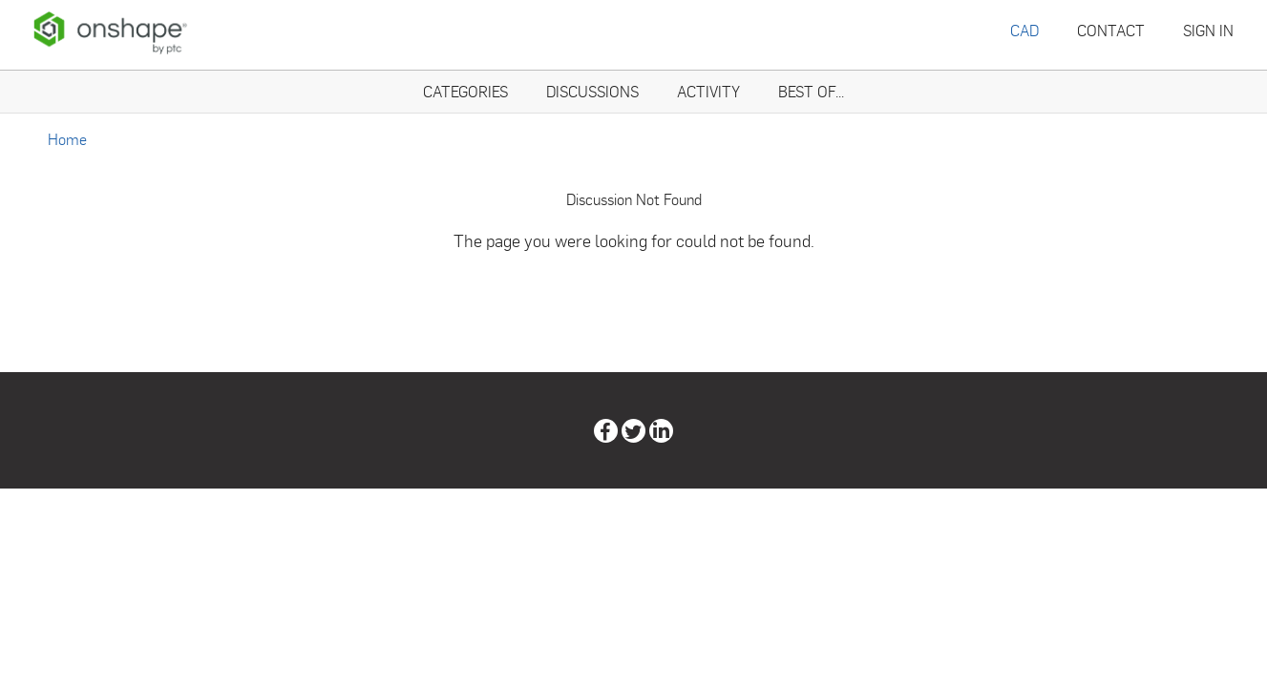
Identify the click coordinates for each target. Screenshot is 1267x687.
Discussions (592, 91)
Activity (708, 91)
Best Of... (811, 91)
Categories (465, 91)
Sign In (1208, 30)
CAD (1024, 30)
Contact (1111, 30)
